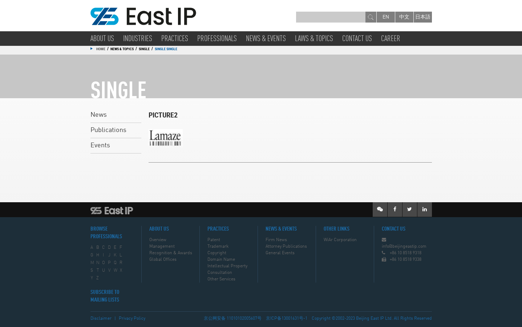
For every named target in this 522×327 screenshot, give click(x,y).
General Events (280, 253)
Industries (137, 39)
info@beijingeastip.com (404, 246)
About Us (102, 39)
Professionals (217, 39)
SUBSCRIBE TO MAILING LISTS (104, 296)
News (98, 115)
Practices (174, 39)
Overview (157, 240)
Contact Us (357, 39)
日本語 (422, 17)
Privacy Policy (132, 318)
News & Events (266, 39)
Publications (108, 130)
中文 (404, 17)
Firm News (276, 240)
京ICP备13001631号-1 (286, 318)
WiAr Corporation (340, 240)
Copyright (216, 253)
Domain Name (221, 260)
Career (390, 39)
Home (100, 48)
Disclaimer (101, 318)
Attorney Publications (286, 246)
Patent (213, 240)
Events (100, 145)
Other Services (221, 279)
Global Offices (163, 260)
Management (162, 246)
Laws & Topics (314, 39)
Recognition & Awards (170, 253)
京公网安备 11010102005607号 (233, 318)
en (386, 17)
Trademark (217, 246)
